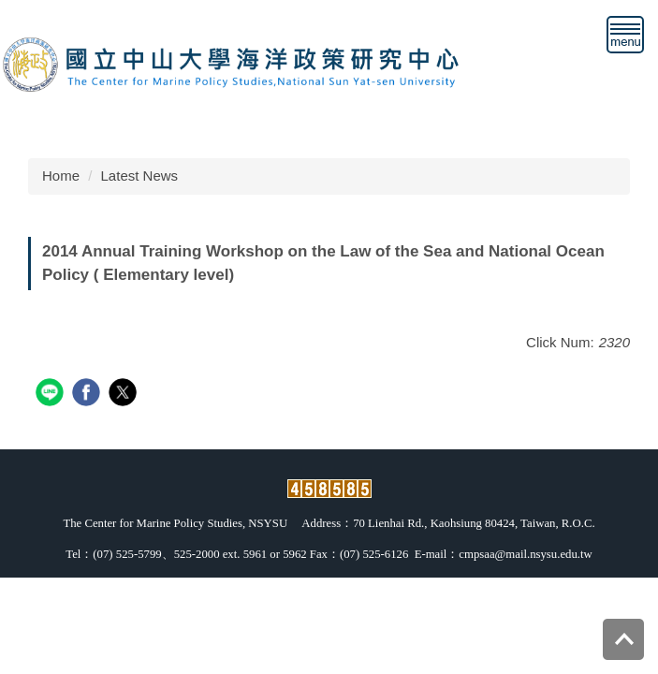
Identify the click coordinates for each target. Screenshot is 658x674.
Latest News (140, 175)
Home (61, 175)
